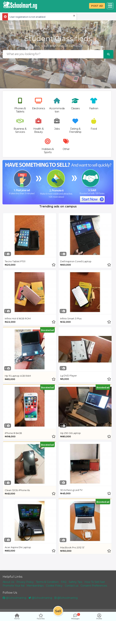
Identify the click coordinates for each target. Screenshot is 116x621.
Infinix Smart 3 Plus (70, 318)
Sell (58, 611)
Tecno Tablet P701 (15, 261)
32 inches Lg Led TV (71, 490)
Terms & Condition (47, 582)
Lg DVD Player (68, 375)
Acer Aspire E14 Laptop (18, 547)
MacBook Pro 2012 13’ (72, 547)
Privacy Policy (25, 582)
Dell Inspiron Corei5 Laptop (75, 261)
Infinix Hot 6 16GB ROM (18, 318)
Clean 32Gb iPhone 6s (17, 490)
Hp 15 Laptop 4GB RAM (18, 375)
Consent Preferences (94, 585)
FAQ (63, 582)
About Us (8, 582)
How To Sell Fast (94, 582)
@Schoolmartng (14, 597)
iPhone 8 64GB (13, 433)
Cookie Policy (54, 585)
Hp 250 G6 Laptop (70, 433)
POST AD (97, 5)
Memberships (35, 585)
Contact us (71, 585)
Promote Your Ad (13, 585)
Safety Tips (75, 582)
